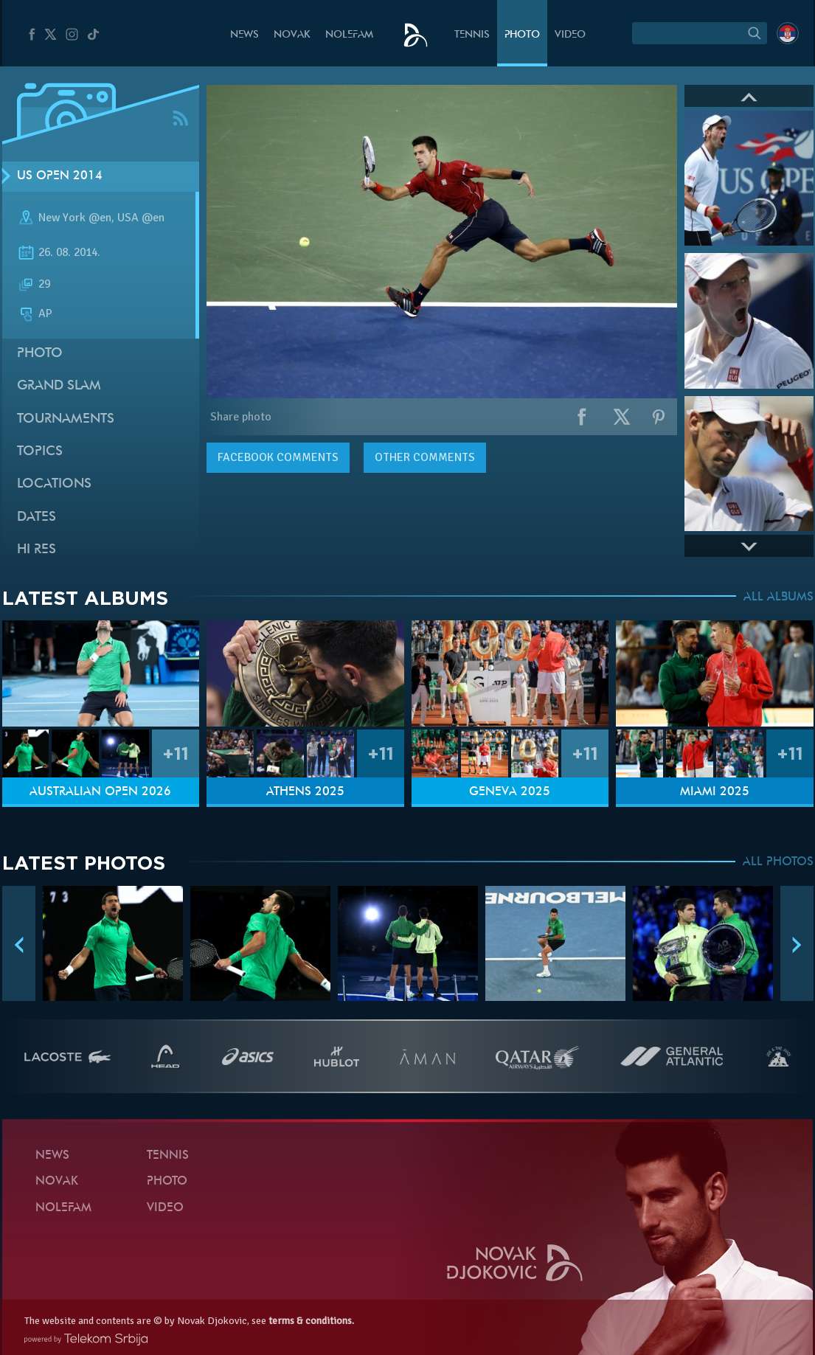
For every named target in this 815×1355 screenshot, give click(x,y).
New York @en (74, 217)
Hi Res (36, 550)
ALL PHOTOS (778, 862)
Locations (54, 484)
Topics (40, 452)
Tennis (472, 35)
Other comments (425, 457)
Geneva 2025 (509, 792)
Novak (292, 35)
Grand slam (59, 386)
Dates (36, 517)
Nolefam (349, 35)
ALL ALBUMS (778, 597)
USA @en (140, 217)
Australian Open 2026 (100, 792)
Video (570, 35)
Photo (522, 35)
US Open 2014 (60, 176)
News (244, 35)
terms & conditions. (311, 1320)
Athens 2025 (305, 792)
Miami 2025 (714, 792)
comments (278, 457)
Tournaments (65, 419)
